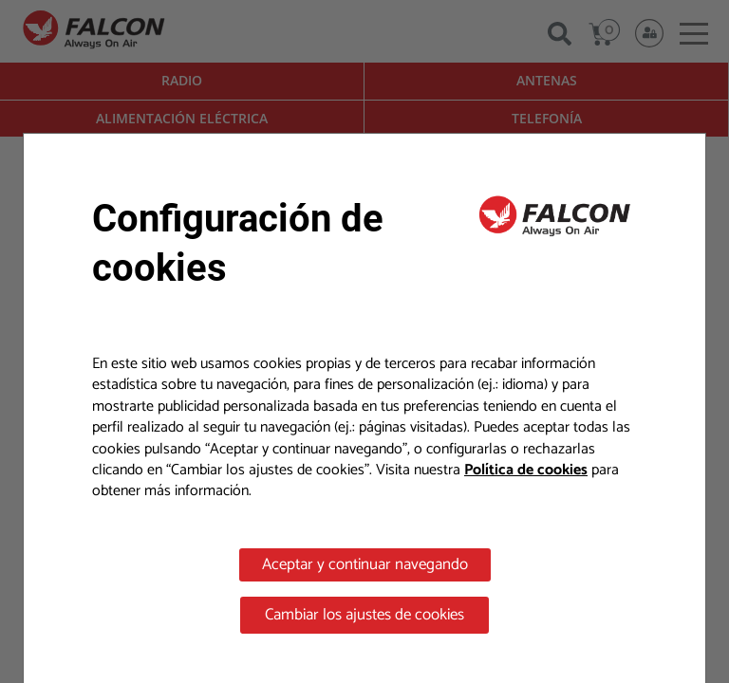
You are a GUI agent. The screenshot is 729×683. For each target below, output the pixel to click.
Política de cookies (526, 470)
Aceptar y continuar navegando (365, 564)
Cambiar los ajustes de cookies (364, 614)
